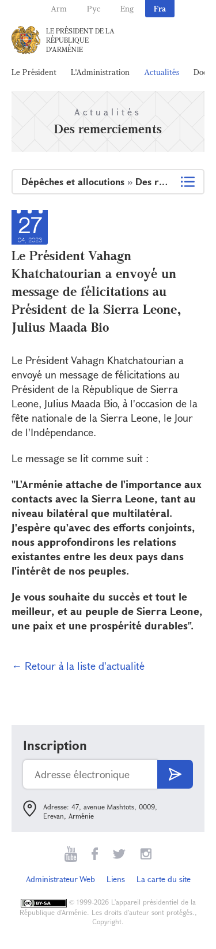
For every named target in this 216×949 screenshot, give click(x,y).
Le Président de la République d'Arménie (80, 40)
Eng (127, 8)
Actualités (161, 71)
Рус (93, 8)
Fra (160, 8)
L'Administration (100, 71)
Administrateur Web (60, 878)
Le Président (34, 71)
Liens (116, 878)
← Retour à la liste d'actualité (78, 666)
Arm (59, 8)
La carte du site (164, 878)
